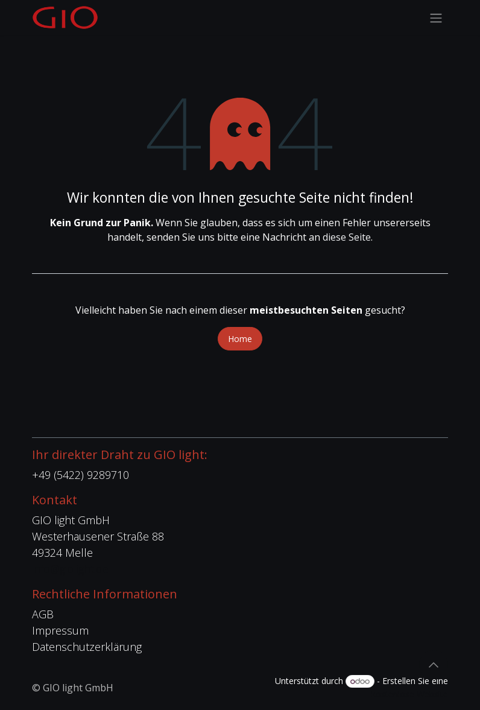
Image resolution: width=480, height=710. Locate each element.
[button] (433, 664)
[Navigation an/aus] (436, 17)
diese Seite (347, 237)
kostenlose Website (409, 694)
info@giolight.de (70, 569)
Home (240, 338)
